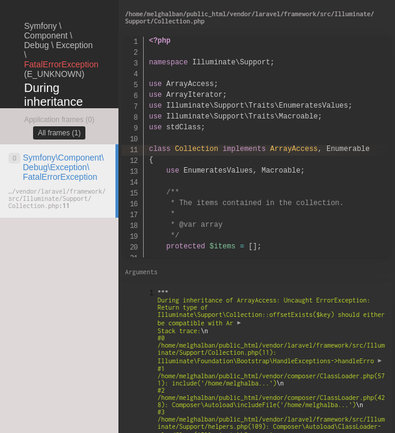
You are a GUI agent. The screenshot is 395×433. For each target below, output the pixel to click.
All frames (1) (59, 133)
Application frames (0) (59, 119)
